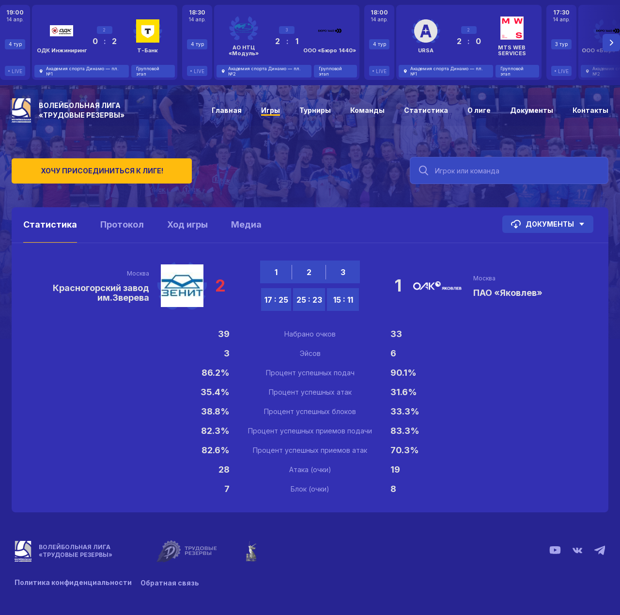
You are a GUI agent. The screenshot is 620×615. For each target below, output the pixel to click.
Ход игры (187, 224)
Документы (531, 110)
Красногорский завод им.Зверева (101, 293)
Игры (270, 110)
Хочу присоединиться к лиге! (84, 169)
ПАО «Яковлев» (507, 293)
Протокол (122, 224)
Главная (227, 110)
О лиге (479, 110)
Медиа (246, 224)
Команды (367, 110)
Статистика (426, 110)
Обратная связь (170, 582)
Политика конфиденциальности (73, 582)
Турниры (315, 110)
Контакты (590, 110)
